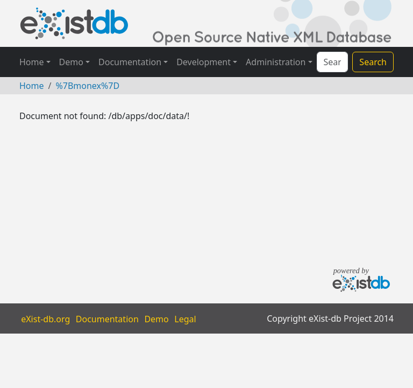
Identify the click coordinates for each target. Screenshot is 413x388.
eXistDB (74, 23)
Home (31, 62)
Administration (275, 62)
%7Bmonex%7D (87, 86)
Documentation (129, 62)
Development (203, 62)
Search (373, 62)
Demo (71, 62)
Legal (185, 318)
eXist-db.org (45, 318)
